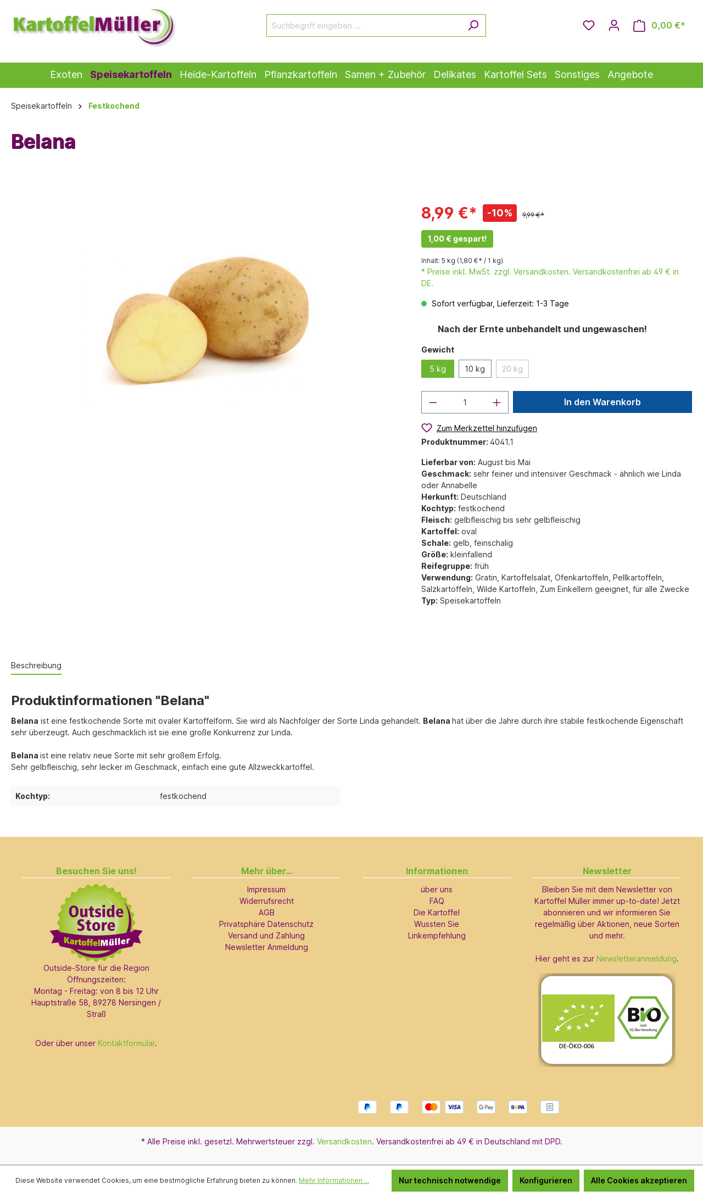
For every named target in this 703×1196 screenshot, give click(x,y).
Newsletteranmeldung (636, 958)
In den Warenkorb (602, 401)
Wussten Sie (436, 924)
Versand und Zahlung (266, 935)
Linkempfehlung (437, 935)
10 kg (475, 368)
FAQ (436, 901)
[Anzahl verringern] (432, 402)
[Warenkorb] (659, 25)
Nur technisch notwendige (450, 1180)
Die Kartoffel (437, 912)
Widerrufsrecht (266, 901)
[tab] (36, 666)
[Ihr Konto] (614, 25)
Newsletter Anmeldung (266, 947)
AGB (267, 912)
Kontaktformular (126, 1043)
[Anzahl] (464, 402)
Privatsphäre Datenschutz (266, 924)
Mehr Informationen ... (334, 1180)
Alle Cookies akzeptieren (639, 1180)
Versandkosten (344, 1141)
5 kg (437, 368)
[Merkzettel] (588, 25)
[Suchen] (473, 25)
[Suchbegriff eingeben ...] (363, 25)
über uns (437, 889)
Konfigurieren (546, 1180)
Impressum (266, 889)
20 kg (512, 368)
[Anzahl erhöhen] (497, 402)
